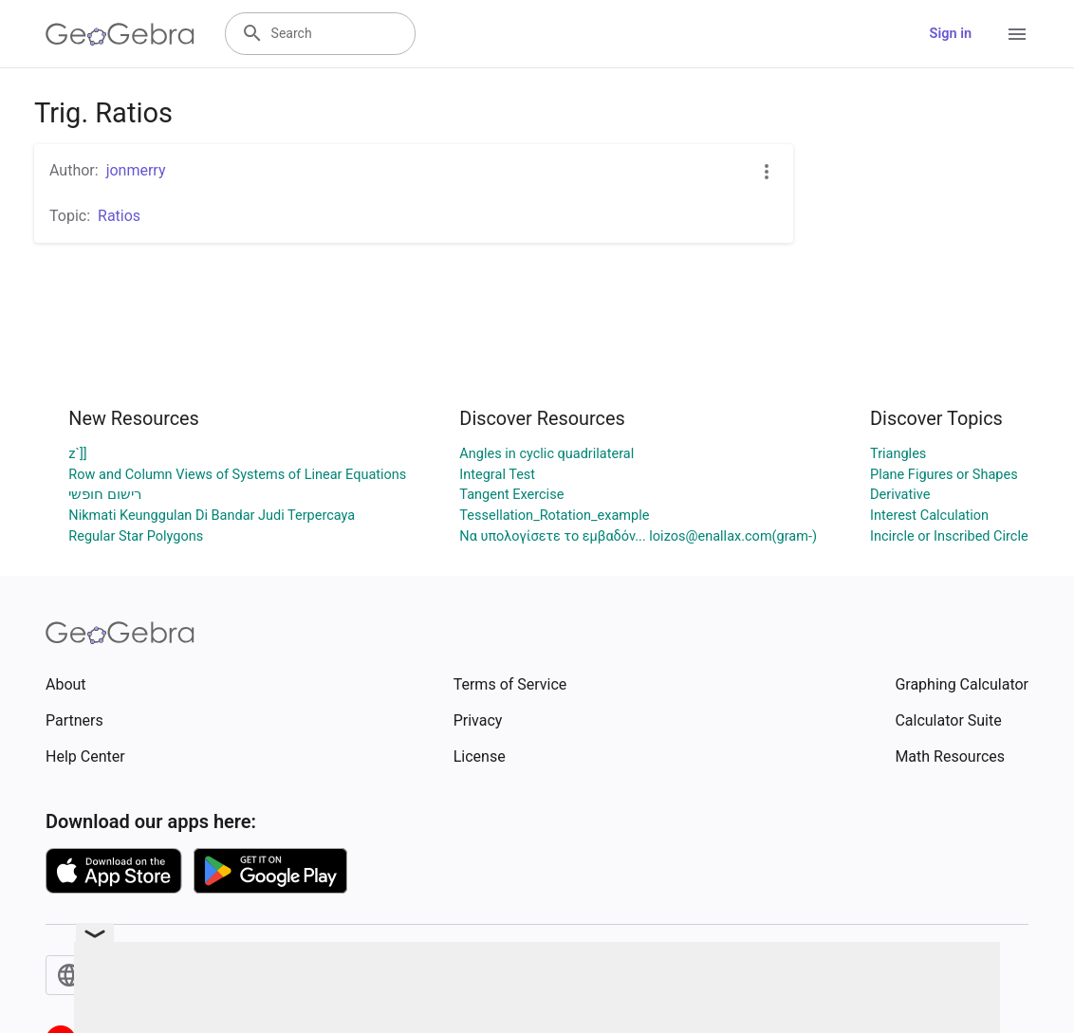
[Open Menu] (1017, 34)
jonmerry (136, 170)
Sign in (951, 34)
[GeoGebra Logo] (120, 34)
